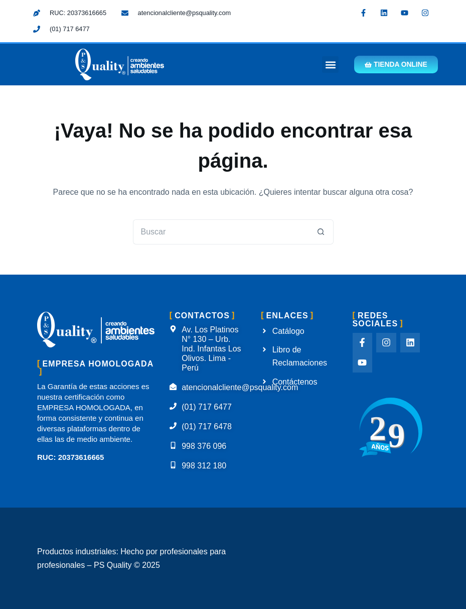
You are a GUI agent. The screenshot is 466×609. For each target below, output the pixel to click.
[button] (326, 64)
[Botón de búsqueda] (321, 232)
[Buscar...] (220, 232)
